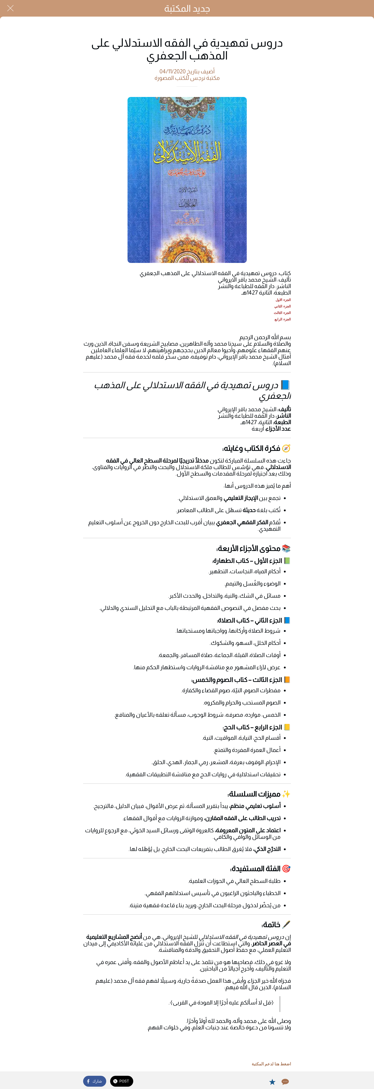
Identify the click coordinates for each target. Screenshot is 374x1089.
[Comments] (284, 1082)
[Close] (10, 8)
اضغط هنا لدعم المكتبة (271, 1064)
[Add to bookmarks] (272, 1082)
